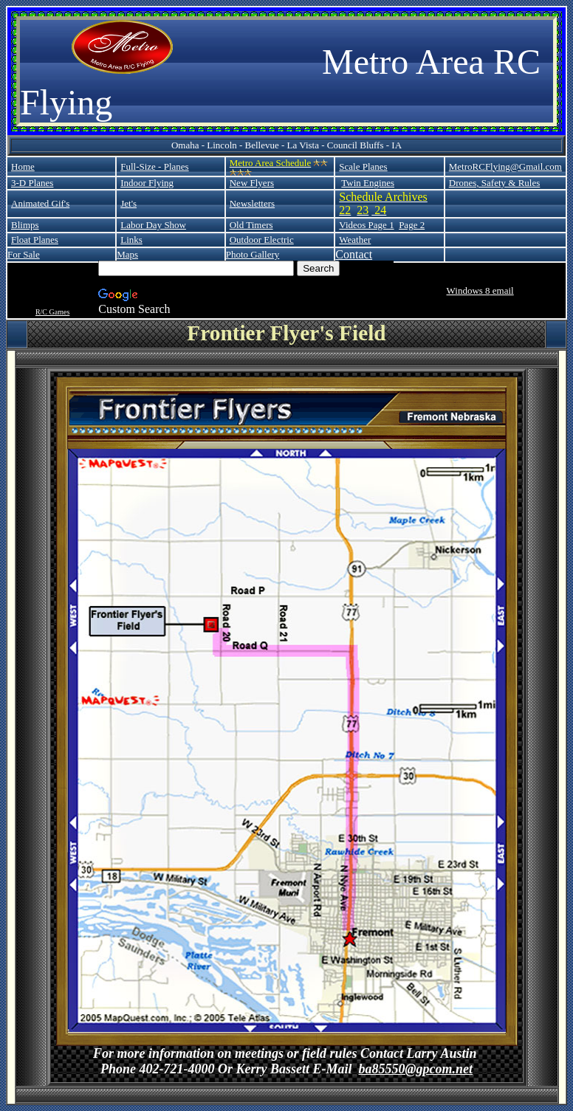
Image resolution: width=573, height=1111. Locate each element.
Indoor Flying (147, 182)
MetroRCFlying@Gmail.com (505, 166)
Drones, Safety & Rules (494, 182)
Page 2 (412, 224)
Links (131, 239)
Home (23, 166)
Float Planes (34, 239)
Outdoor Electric (262, 239)
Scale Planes (363, 166)
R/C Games (52, 312)
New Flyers (252, 182)
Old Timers (251, 224)
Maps (127, 254)
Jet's (128, 203)
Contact (353, 254)
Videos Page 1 (366, 224)
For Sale (23, 254)
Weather (355, 239)
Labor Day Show (153, 224)
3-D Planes (32, 182)
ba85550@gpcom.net (416, 1069)
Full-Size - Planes (154, 166)
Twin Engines (367, 182)
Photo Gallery (253, 254)
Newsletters (252, 203)
